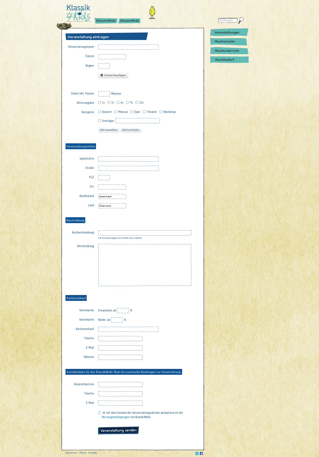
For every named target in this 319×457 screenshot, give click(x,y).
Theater (150, 111)
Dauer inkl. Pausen (82, 93)
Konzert (105, 111)
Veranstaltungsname (81, 46)
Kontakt (93, 452)
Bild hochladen (131, 129)
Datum (89, 56)
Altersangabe (85, 102)
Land (91, 205)
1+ (101, 102)
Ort (92, 186)
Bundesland (86, 196)
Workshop (168, 111)
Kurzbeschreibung (83, 232)
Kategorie (87, 112)
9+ (129, 102)
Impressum (71, 452)
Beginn (89, 65)
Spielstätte (87, 158)
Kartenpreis (86, 310)
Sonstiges (106, 120)
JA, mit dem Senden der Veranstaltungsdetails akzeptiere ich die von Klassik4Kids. (140, 414)
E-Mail (90, 347)
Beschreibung (85, 246)
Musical (121, 111)
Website (89, 357)
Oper (135, 111)
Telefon (89, 338)
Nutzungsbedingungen (116, 417)
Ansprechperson (84, 384)
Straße (89, 168)
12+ (139, 102)
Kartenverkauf (85, 329)
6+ (120, 102)
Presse (83, 452)
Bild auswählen (109, 129)
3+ (110, 102)
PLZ (91, 177)
